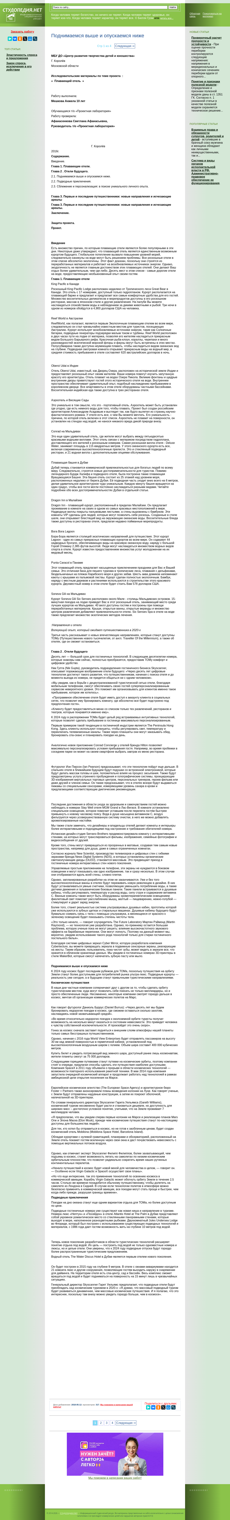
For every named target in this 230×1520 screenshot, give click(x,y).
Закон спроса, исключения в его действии (19, 66)
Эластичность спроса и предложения (21, 56)
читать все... (166, 18)
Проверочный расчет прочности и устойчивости (206, 41)
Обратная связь (195, 15)
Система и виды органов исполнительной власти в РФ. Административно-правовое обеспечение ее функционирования (205, 172)
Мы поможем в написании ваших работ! (115, 1477)
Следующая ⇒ (124, 46)
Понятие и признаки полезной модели (205, 83)
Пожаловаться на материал (212, 15)
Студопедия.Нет (68, 1513)
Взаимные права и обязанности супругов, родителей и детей (207, 134)
